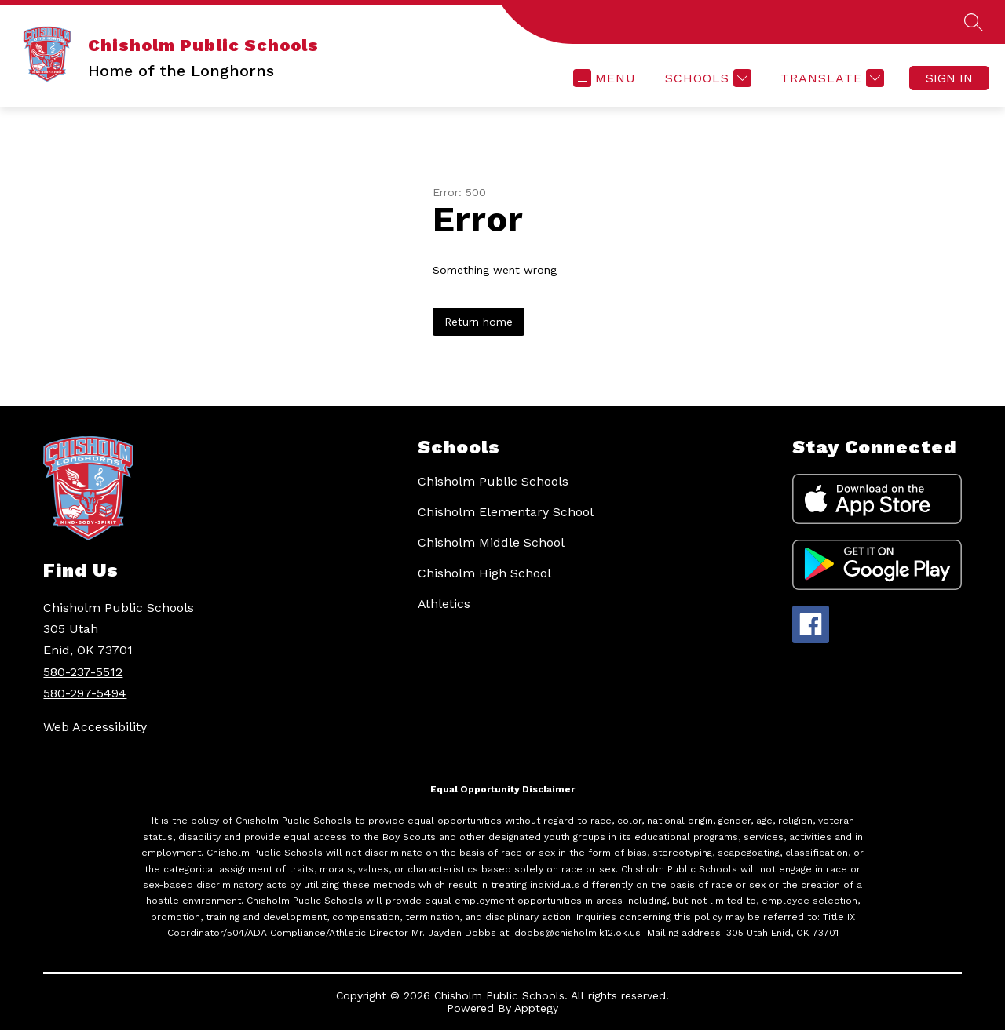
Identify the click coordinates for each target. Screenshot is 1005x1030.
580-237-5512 (82, 671)
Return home (478, 321)
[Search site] (973, 22)
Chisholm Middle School (491, 542)
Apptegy (536, 1008)
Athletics (444, 603)
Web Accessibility (95, 726)
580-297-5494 (84, 693)
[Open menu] (604, 78)
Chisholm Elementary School (506, 511)
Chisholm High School (484, 573)
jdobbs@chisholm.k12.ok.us (576, 932)
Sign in (949, 78)
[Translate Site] (830, 78)
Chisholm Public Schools (493, 481)
